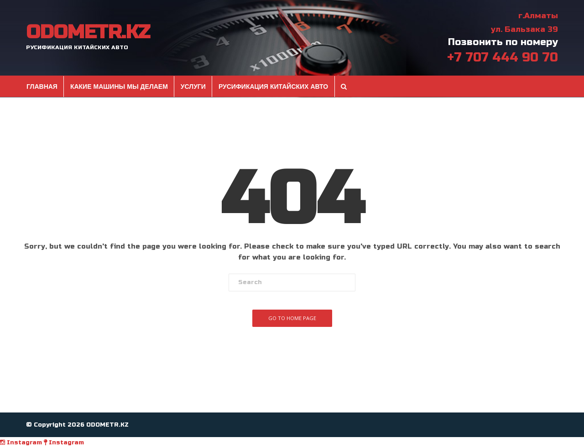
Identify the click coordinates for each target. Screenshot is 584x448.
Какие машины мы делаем (119, 86)
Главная (41, 86)
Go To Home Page (292, 318)
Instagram (21, 442)
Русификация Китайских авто (273, 86)
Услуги (193, 86)
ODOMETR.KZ (88, 32)
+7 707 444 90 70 (502, 57)
